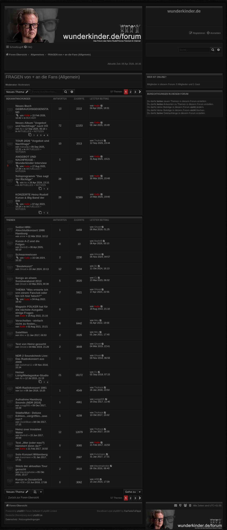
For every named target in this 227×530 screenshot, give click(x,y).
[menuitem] (214, 33)
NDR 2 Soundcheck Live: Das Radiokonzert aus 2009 (31, 359)
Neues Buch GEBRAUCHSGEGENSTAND (31, 109)
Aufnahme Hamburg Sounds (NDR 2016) (28, 401)
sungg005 (25, 405)
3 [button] (135, 92)
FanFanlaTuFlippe (132, 511)
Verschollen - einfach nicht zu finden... (29, 322)
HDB (22, 482)
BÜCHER (31, 118)
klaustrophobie (27, 472)
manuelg (24, 147)
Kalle (27, 115)
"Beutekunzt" (24, 266)
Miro (96, 320)
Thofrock (98, 140)
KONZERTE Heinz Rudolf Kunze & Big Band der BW (31, 197)
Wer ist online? (156, 77)
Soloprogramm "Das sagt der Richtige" (32, 178)
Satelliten (21, 332)
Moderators (24, 84)
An (21, 129)
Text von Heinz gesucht (30, 344)
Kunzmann (25, 457)
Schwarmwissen (26, 254)
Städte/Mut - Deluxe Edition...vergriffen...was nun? (31, 416)
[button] (140, 91)
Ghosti (97, 227)
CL (95, 277)
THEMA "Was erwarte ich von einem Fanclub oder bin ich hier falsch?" (31, 293)
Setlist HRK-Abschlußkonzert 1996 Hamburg (30, 230)
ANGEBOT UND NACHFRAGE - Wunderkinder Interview (31, 160)
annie (22, 236)
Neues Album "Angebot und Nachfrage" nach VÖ (31, 124)
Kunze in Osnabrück (28, 479)
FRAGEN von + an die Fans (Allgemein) (43, 77)
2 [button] (130, 92)
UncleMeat (25, 422)
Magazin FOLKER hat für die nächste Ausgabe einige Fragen (31, 309)
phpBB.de (37, 515)
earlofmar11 (26, 365)
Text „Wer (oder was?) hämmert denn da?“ (29, 444)
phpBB (20, 511)
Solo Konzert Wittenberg (31, 454)
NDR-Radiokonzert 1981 (31, 387)
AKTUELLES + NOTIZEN (31, 131)
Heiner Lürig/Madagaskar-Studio (31, 374)
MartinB (24, 247)
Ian (21, 390)
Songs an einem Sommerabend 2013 (28, 279)
